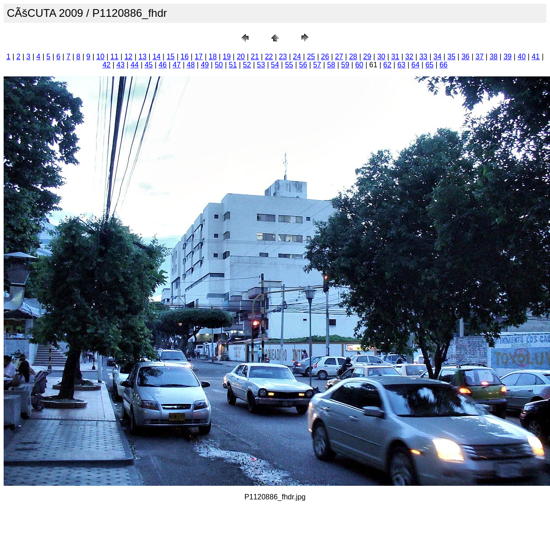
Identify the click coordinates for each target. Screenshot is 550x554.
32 (409, 56)
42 (106, 65)
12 (128, 56)
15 (171, 56)
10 (101, 56)
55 (289, 65)
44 (135, 65)
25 (311, 56)
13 (142, 56)
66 (443, 65)
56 (303, 65)
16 (185, 56)
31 (395, 56)
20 (241, 56)
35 (452, 56)
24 (297, 56)
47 (177, 65)
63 (401, 65)
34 (437, 56)
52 (247, 65)
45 (149, 65)
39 (508, 56)
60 (359, 65)
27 (339, 56)
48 (191, 65)
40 (522, 56)
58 (331, 65)
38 (493, 56)
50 (219, 65)
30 (381, 56)
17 (198, 56)
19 (227, 56)
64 (416, 65)
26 (325, 56)
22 (269, 56)
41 (536, 56)
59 (345, 65)
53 (261, 65)
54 (275, 65)
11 (114, 56)
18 (213, 56)
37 (479, 56)
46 (162, 65)
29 (367, 56)
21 (255, 56)
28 (353, 56)
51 (233, 65)
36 (465, 56)
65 (429, 65)
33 (423, 56)
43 (121, 65)
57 (317, 65)
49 (205, 65)
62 (387, 65)
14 (157, 56)
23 (283, 56)
